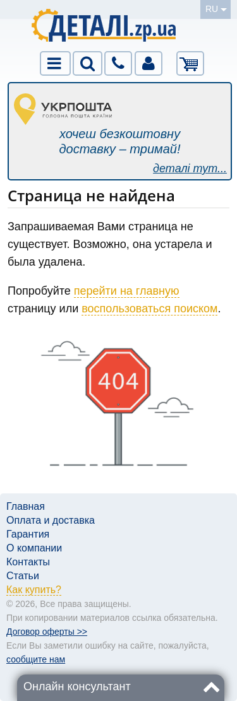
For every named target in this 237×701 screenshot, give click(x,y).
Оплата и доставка (50, 520)
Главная (25, 506)
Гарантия (27, 534)
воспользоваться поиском (149, 308)
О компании (34, 548)
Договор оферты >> (46, 632)
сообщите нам (35, 659)
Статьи (22, 575)
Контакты (28, 562)
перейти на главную (126, 291)
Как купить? (33, 589)
